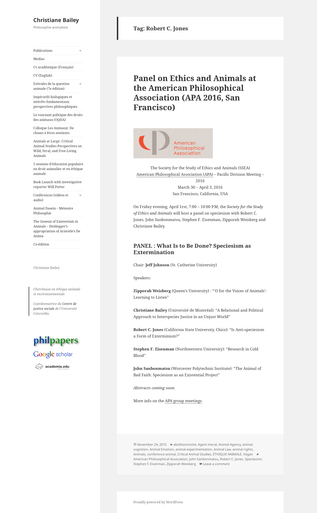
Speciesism (253, 459)
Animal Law (222, 449)
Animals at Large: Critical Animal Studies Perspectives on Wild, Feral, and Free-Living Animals (57, 148)
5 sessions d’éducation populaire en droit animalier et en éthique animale (58, 169)
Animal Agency (230, 444)
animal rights (242, 449)
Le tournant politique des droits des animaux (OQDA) (57, 117)
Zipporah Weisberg (181, 464)
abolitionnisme (184, 444)
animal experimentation (193, 449)
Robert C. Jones (231, 459)
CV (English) (42, 75)
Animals (139, 454)
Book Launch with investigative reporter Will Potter (57, 184)
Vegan (248, 454)
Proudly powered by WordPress (158, 502)
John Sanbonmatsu (203, 459)
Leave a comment (216, 464)
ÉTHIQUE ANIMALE (227, 454)
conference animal (161, 454)
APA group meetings (183, 400)
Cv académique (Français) (53, 67)
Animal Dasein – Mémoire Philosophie (53, 210)
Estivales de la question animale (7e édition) (51, 86)
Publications (42, 50)
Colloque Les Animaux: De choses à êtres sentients (53, 130)
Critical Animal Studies (194, 454)
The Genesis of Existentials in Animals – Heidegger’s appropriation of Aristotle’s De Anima (56, 228)
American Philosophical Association (160, 459)
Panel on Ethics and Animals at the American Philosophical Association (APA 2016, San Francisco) (194, 92)
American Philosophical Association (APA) (174, 174)
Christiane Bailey (56, 20)
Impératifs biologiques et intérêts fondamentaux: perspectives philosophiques (55, 102)
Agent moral (207, 444)
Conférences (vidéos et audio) (50, 197)
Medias (38, 59)
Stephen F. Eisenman (149, 464)
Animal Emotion (162, 449)
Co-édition (41, 244)
